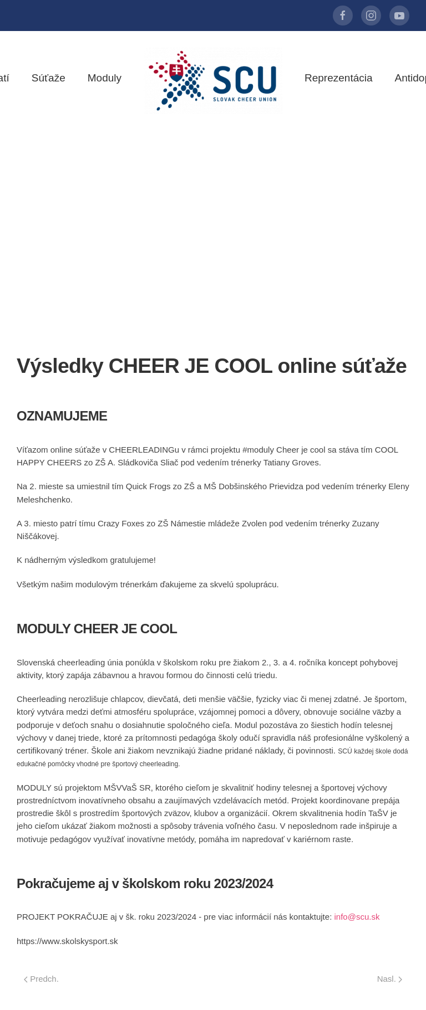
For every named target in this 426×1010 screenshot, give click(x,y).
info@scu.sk (356, 916)
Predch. (41, 978)
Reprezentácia (339, 78)
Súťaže (48, 78)
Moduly (104, 78)
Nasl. (389, 978)
